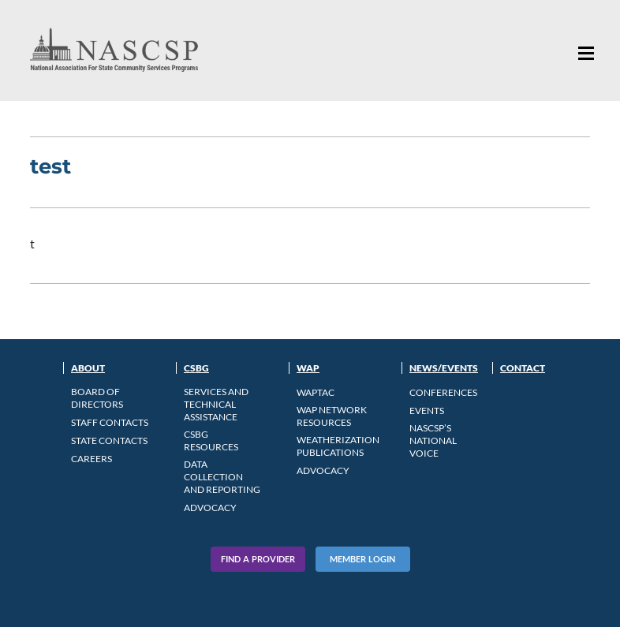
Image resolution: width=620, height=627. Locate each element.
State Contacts (109, 440)
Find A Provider (258, 559)
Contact (522, 368)
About (88, 368)
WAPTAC (315, 392)
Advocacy (210, 507)
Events (426, 410)
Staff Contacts (109, 422)
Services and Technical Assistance (216, 404)
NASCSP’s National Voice (433, 440)
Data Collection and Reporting (222, 476)
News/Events (443, 368)
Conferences (443, 392)
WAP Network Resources (332, 416)
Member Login (362, 559)
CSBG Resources (211, 440)
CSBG (196, 368)
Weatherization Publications (338, 446)
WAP (308, 368)
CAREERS (91, 459)
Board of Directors (97, 398)
